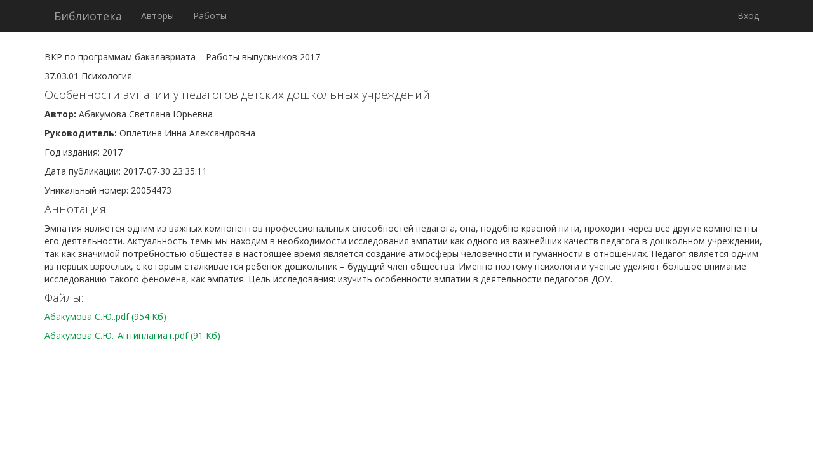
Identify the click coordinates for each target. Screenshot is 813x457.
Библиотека (88, 15)
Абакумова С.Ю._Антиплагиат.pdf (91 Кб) (132, 335)
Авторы (157, 16)
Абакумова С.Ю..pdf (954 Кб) (105, 316)
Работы (210, 16)
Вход (748, 16)
